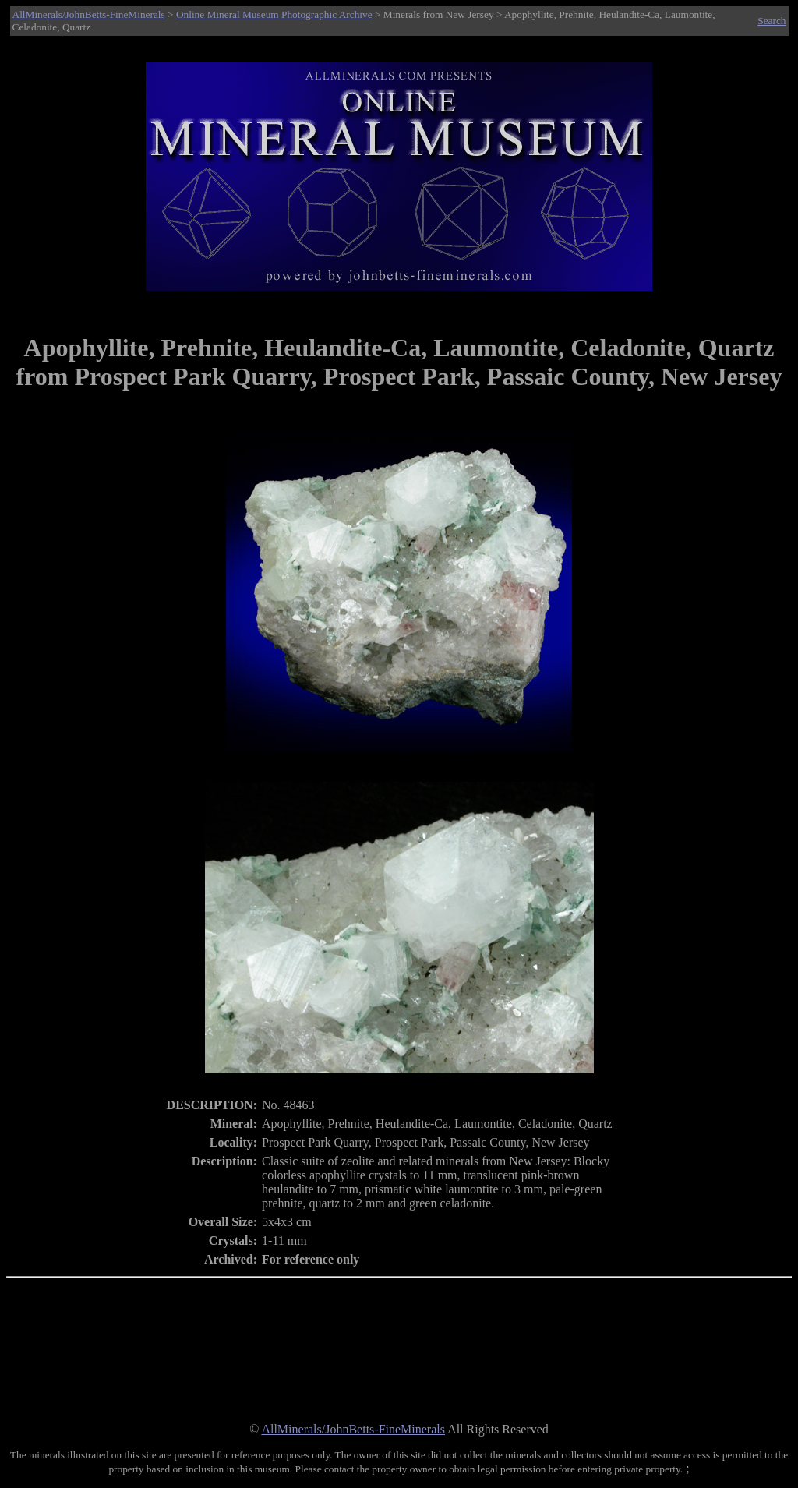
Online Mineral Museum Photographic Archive (274, 14)
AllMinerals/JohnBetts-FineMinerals (88, 14)
